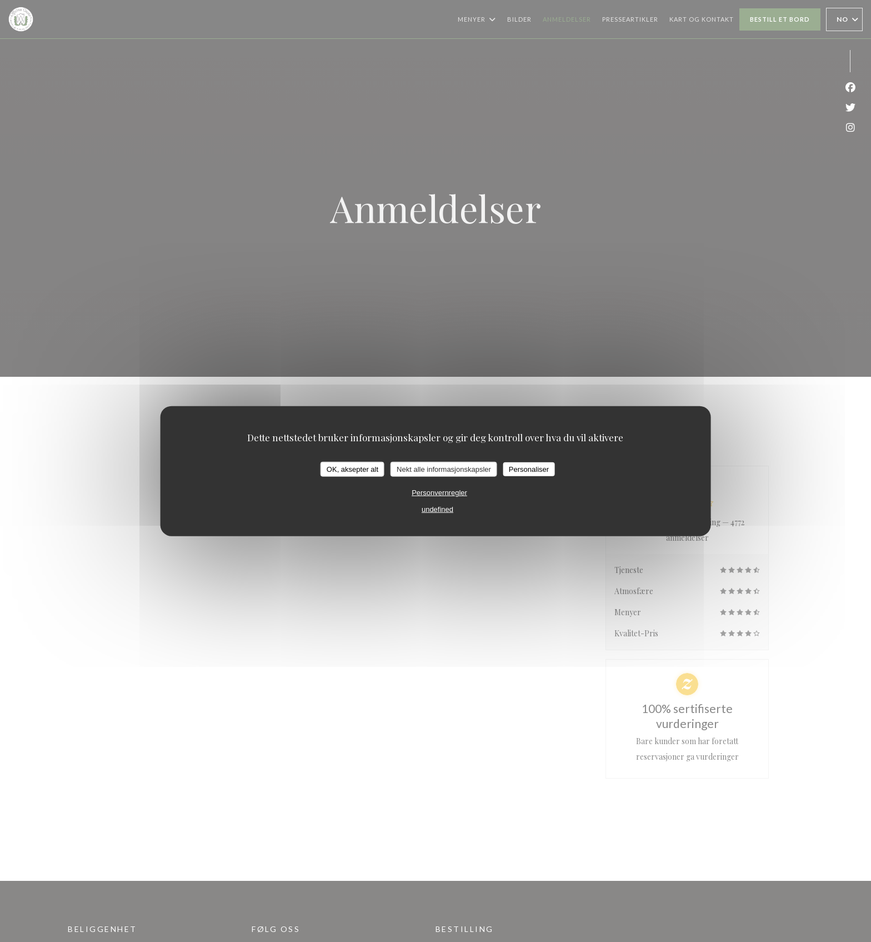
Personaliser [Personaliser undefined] (529, 469)
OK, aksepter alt (352, 469)
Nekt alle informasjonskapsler (444, 469)
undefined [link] (437, 509)
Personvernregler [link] (439, 493)
